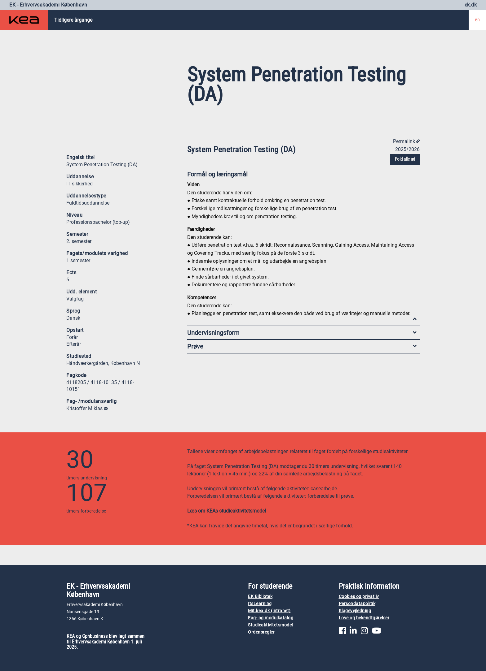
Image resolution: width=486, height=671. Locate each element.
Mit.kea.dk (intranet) (269, 610)
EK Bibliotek (260, 596)
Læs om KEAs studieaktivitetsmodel (226, 511)
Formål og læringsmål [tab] (302, 176)
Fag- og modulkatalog (270, 618)
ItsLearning (260, 603)
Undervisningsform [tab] (302, 332)
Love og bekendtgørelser (364, 618)
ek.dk (471, 5)
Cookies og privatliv (359, 596)
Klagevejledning (355, 610)
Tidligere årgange (73, 20)
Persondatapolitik (357, 603)
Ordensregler (261, 632)
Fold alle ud (405, 159)
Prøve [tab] (302, 346)
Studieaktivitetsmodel (270, 625)
